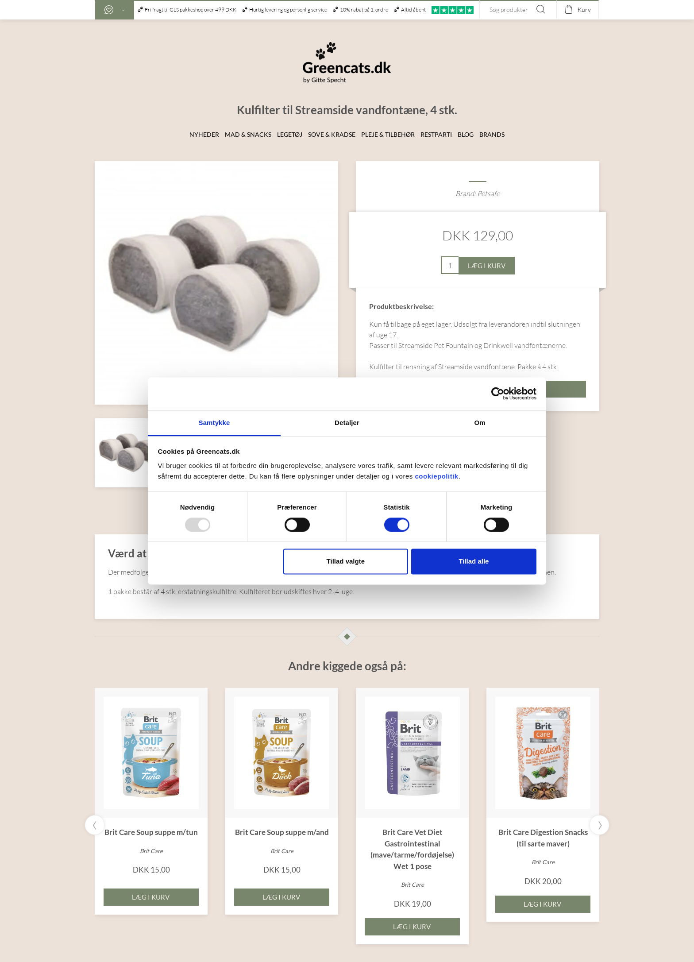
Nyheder (204, 134)
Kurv (584, 9)
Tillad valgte (346, 561)
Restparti (436, 134)
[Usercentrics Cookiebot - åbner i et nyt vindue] (497, 393)
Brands (492, 134)
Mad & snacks (248, 134)
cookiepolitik (436, 476)
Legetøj (289, 134)
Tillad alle (474, 561)
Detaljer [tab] (347, 422)
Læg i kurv (486, 266)
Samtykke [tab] (214, 422)
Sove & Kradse (331, 134)
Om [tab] (479, 422)
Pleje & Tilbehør (388, 134)
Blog (466, 134)
